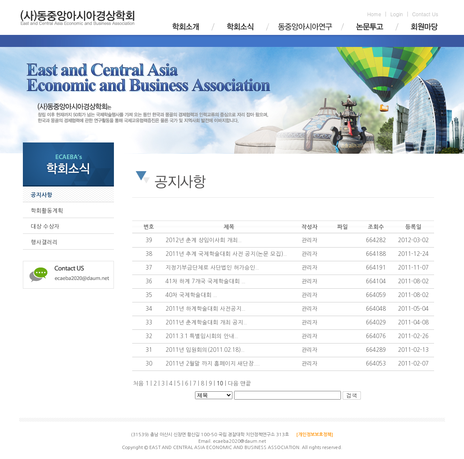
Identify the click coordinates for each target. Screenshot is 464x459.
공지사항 (41, 195)
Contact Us (425, 13)
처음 (138, 383)
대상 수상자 (45, 226)
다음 (233, 383)
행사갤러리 (44, 242)
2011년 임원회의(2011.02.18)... (204, 350)
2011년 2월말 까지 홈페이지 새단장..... (212, 363)
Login (396, 13)
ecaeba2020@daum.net (239, 441)
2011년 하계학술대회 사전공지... (205, 309)
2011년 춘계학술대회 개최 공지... (206, 322)
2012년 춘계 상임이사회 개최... (203, 240)
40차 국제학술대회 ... (191, 295)
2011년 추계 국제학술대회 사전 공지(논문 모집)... (226, 254)
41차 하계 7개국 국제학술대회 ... (205, 281)
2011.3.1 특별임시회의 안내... (201, 336)
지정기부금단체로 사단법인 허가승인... (212, 267)
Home (374, 13)
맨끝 (245, 383)
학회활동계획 (47, 211)
